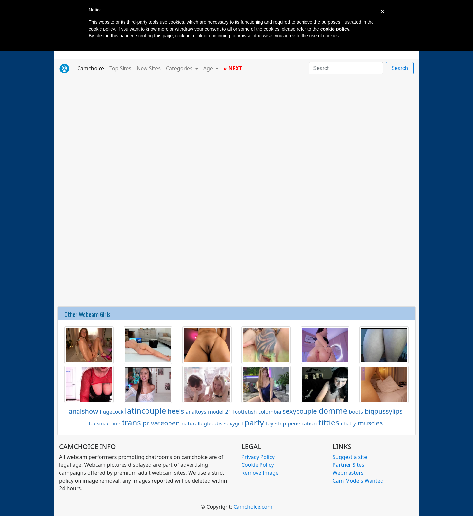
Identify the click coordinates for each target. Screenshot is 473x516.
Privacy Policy (258, 457)
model (216, 411)
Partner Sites (348, 464)
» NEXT (233, 68)
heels (176, 411)
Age (208, 68)
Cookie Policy (257, 464)
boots (356, 411)
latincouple (145, 410)
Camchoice (92, 68)
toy (269, 423)
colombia (270, 411)
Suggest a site (350, 457)
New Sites (149, 68)
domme (333, 410)
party (254, 422)
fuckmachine (104, 423)
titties (328, 422)
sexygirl (233, 423)
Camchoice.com (252, 506)
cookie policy (334, 28)
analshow (83, 411)
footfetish (245, 411)
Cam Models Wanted (358, 480)
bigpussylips (384, 411)
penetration (302, 423)
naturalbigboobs (201, 423)
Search (399, 68)
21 (228, 411)
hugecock (111, 411)
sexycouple (300, 411)
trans (131, 422)
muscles (370, 423)
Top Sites (120, 68)
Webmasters (348, 472)
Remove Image (260, 472)
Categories (180, 68)
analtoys (196, 411)
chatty (348, 423)
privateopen (161, 423)
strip (280, 423)
